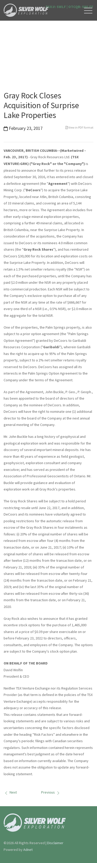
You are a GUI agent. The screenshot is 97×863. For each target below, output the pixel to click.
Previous (51, 792)
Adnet (28, 849)
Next (10, 792)
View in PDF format (79, 127)
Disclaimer (55, 843)
